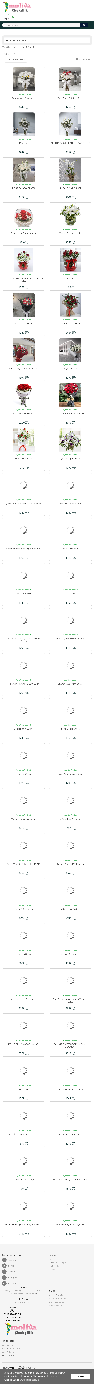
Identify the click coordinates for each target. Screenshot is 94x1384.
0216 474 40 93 (12, 1314)
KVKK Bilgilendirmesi (57, 1298)
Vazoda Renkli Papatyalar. (23, 819)
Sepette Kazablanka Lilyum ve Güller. (23, 548)
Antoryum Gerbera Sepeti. (70, 503)
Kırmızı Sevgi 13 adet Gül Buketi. (23, 368)
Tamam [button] (80, 1377)
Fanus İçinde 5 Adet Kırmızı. (23, 233)
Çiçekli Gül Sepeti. (23, 593)
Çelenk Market (12, 1320)
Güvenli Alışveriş (56, 1295)
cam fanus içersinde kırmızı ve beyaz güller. (70, 1000)
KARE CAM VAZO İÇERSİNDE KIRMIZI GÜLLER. (23, 640)
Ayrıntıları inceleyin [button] (29, 1380)
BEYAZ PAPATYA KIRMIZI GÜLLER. (70, 98)
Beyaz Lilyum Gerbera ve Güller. (70, 638)
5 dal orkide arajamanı (70, 819)
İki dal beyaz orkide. (70, 729)
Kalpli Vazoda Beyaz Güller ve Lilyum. (70, 1179)
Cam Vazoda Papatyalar (23, 98)
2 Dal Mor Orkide (23, 774)
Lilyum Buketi (23, 1089)
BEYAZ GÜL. (23, 143)
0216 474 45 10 (12, 1317)
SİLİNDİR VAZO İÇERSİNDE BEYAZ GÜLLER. (70, 143)
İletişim (52, 1269)
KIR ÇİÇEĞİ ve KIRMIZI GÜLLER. (23, 1134)
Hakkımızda (54, 1259)
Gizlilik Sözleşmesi (56, 1302)
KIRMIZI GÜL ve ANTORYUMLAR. (23, 1044)
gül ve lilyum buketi (23, 458)
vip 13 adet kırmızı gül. (23, 413)
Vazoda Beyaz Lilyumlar (70, 233)
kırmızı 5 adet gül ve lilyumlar (71, 864)
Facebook (10, 1260)
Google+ (9, 1271)
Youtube (9, 1283)
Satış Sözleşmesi (56, 1305)
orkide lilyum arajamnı (70, 909)
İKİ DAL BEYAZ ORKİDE (70, 188)
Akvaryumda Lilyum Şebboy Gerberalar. (23, 1224)
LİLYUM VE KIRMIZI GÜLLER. (70, 1089)
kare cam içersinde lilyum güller (23, 684)
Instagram (10, 1277)
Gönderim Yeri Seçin (17, 40)
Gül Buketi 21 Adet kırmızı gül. (70, 413)
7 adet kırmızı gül (70, 278)
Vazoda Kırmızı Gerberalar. (23, 999)
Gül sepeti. (70, 593)
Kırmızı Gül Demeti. (23, 323)
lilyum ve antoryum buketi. (70, 684)
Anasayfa (6, 47)
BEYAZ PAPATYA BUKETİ (23, 188)
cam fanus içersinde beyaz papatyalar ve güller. (23, 279)
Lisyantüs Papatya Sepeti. (71, 458)
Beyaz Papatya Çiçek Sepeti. (70, 774)
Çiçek (16, 47)
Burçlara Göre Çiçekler (11, 1348)
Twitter (8, 1265)
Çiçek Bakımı (7, 1345)
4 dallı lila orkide (24, 954)
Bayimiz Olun (54, 1266)
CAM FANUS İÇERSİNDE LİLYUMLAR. (23, 864)
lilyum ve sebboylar (23, 909)
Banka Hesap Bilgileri (58, 1262)
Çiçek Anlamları (8, 1352)
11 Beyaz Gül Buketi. (70, 368)
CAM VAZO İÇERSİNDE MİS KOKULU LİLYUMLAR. (70, 1045)
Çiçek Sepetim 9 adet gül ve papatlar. (23, 503)
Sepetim (7, 16)
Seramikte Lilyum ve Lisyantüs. (70, 1224)
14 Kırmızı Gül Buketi (70, 323)
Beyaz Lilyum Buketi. (23, 729)
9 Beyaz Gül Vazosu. (70, 954)
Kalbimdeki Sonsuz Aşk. (23, 1179)
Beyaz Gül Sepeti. (70, 548)
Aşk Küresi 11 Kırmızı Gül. (70, 1134)
